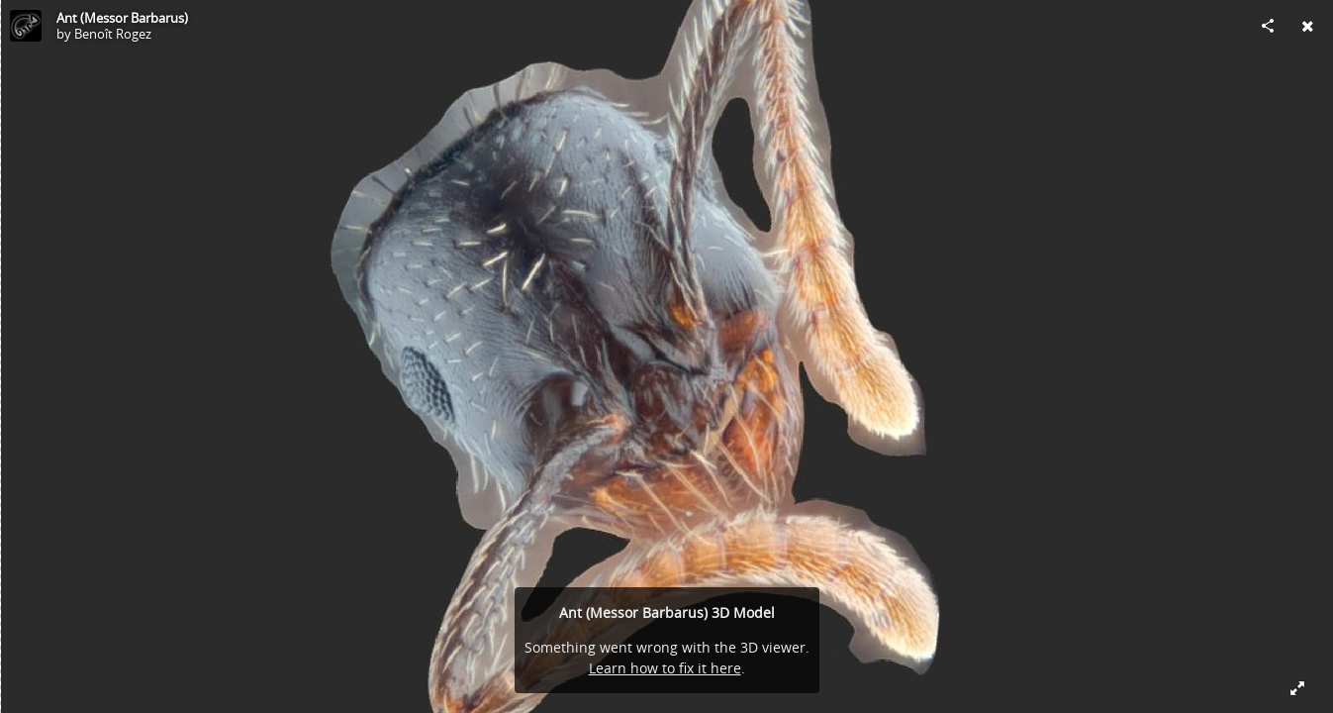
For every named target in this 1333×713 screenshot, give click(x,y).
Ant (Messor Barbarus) (122, 18)
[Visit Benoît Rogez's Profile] (26, 26)
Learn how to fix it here (665, 668)
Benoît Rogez (112, 34)
